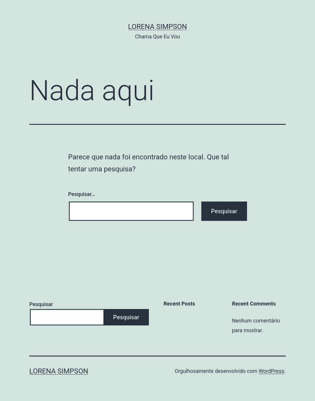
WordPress (271, 371)
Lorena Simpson (157, 27)
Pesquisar (41, 304)
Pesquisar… (81, 194)
